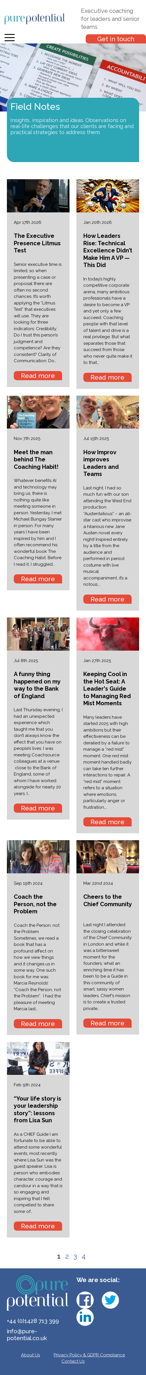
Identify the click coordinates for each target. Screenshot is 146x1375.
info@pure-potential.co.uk (27, 1335)
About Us (30, 1355)
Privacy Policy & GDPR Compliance (89, 1355)
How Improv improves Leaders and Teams (101, 463)
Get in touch (115, 39)
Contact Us (73, 1361)
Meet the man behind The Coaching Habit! (36, 459)
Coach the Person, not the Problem (35, 904)
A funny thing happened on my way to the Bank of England (37, 685)
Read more (38, 375)
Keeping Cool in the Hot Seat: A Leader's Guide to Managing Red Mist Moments (107, 689)
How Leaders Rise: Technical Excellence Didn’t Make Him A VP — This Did (107, 250)
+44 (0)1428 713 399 (33, 1321)
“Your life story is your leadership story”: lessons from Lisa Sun (37, 1109)
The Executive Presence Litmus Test (37, 243)
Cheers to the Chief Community (107, 900)
